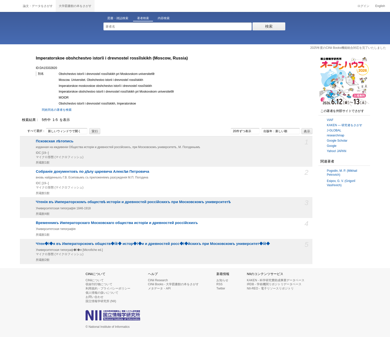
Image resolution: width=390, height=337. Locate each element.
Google (332, 146)
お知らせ (222, 280)
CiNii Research (158, 280)
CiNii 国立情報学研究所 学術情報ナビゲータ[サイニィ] (10, 6)
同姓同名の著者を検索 (57, 110)
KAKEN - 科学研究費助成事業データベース (275, 280)
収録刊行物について (99, 284)
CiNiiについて (95, 280)
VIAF (330, 120)
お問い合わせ (94, 297)
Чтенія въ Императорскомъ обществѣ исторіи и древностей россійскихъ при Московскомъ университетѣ (133, 202)
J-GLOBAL (334, 130)
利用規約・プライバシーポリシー (108, 288)
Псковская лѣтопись (54, 141)
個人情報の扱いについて (102, 292)
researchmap (335, 135)
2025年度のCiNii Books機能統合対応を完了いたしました (348, 48)
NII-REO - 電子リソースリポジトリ (270, 288)
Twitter (220, 288)
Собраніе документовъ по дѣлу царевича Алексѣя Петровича (92, 171)
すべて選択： (33, 131)
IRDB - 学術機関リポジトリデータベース (274, 284)
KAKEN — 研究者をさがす (344, 125)
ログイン (363, 6)
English (380, 6)
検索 (269, 26)
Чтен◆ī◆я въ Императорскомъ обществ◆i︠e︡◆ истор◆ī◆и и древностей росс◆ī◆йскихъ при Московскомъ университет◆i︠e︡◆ (153, 244)
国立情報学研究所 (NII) (101, 301)
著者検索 (143, 18)
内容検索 (164, 18)
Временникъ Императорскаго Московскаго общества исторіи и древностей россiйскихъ (117, 223)
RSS (219, 284)
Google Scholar (337, 140)
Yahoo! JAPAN (336, 151)
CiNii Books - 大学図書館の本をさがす (173, 284)
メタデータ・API (159, 288)
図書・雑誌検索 (117, 18)
